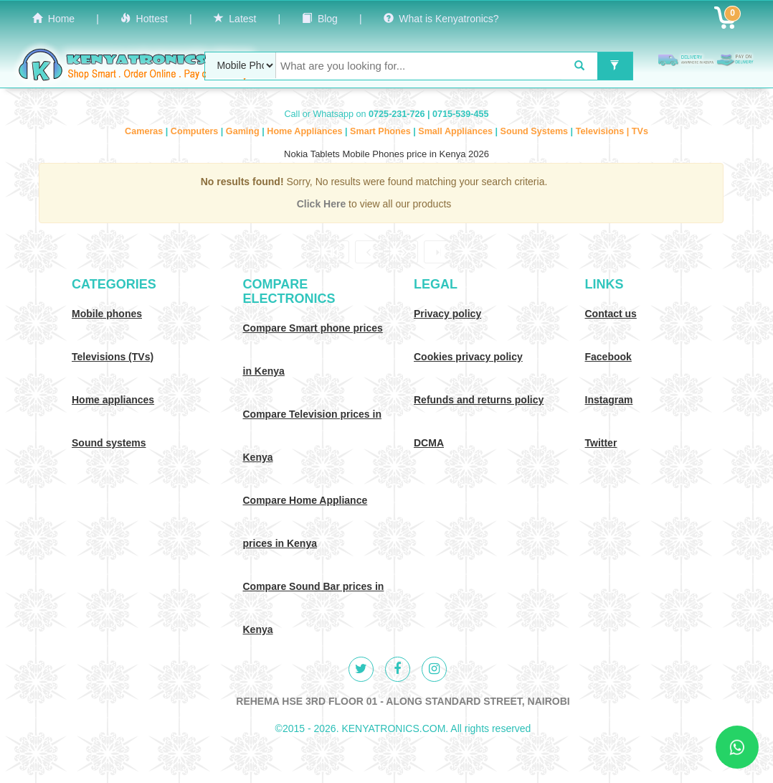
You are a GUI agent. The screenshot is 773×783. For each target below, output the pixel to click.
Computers (196, 131)
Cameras (145, 131)
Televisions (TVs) (112, 356)
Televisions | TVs (612, 131)
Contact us (611, 313)
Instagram (609, 399)
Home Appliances (306, 131)
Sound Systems (536, 131)
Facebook (608, 356)
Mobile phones (107, 313)
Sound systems (109, 443)
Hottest (144, 18)
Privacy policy (447, 313)
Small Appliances (456, 131)
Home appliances (113, 399)
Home (53, 18)
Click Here (322, 204)
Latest (235, 18)
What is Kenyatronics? (441, 18)
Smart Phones (381, 131)
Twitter (601, 443)
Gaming (244, 131)
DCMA (429, 443)
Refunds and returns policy (479, 399)
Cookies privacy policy (468, 356)
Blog (320, 18)
